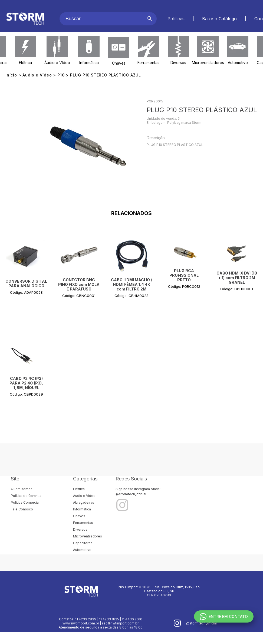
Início (11, 75)
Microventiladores (208, 62)
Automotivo (238, 62)
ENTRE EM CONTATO (224, 616)
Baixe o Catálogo (219, 18)
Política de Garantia (26, 496)
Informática (89, 62)
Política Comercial (25, 502)
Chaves (119, 63)
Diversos (178, 62)
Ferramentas (148, 62)
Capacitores (83, 543)
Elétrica (25, 62)
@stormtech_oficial (131, 494)
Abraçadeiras (83, 502)
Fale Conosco (22, 509)
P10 (60, 75)
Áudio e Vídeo (57, 62)
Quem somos (21, 489)
